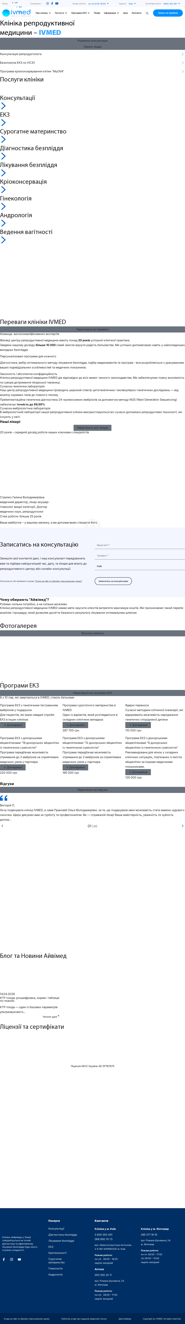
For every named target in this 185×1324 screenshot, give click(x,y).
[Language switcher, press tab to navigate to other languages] (16, 2)
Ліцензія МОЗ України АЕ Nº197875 (92, 1066)
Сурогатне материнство (56, 1260)
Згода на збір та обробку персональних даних (27, 1319)
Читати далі (50, 1016)
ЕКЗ (50, 1246)
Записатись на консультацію (113, 581)
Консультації (56, 1228)
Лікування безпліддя (61, 1240)
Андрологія (55, 1274)
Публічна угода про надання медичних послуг (84, 1319)
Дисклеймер (125, 1319)
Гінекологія (55, 1268)
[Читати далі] (58, 1015)
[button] (100, 3)
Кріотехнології (57, 1252)
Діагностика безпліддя (62, 1234)
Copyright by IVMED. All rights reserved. (162, 1319)
